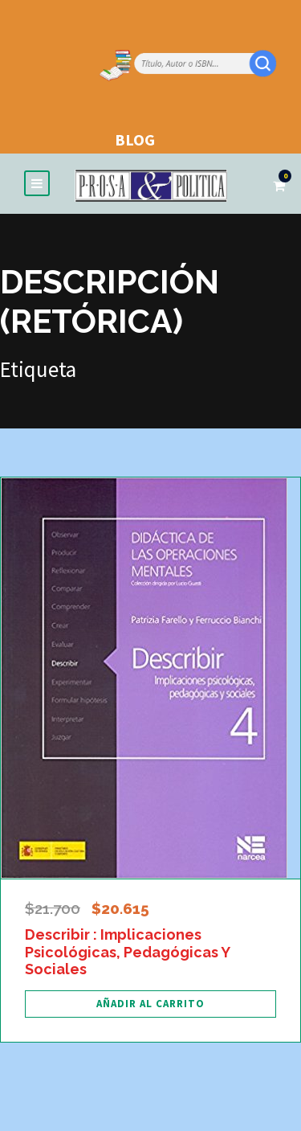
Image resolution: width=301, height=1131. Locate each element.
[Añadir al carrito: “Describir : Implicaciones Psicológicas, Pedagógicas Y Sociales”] (150, 1004)
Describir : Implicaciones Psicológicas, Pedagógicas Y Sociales (127, 951)
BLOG (135, 139)
